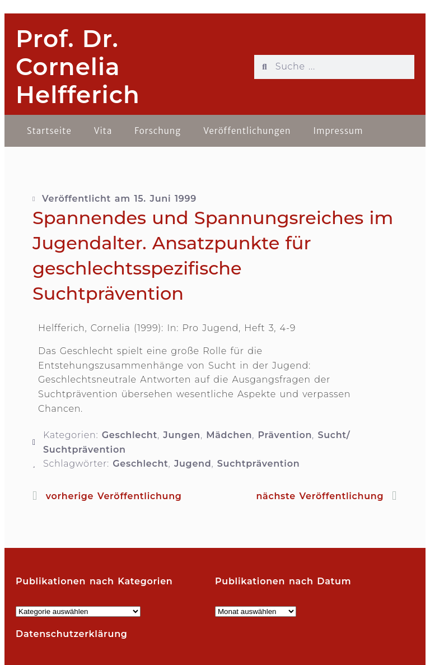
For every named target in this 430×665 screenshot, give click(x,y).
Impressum (338, 130)
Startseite (49, 130)
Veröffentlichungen (247, 130)
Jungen (181, 435)
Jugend (193, 463)
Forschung (157, 130)
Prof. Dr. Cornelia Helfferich (78, 67)
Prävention (285, 435)
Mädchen (229, 435)
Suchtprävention (258, 463)
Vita (103, 130)
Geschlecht (129, 435)
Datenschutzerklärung (72, 634)
